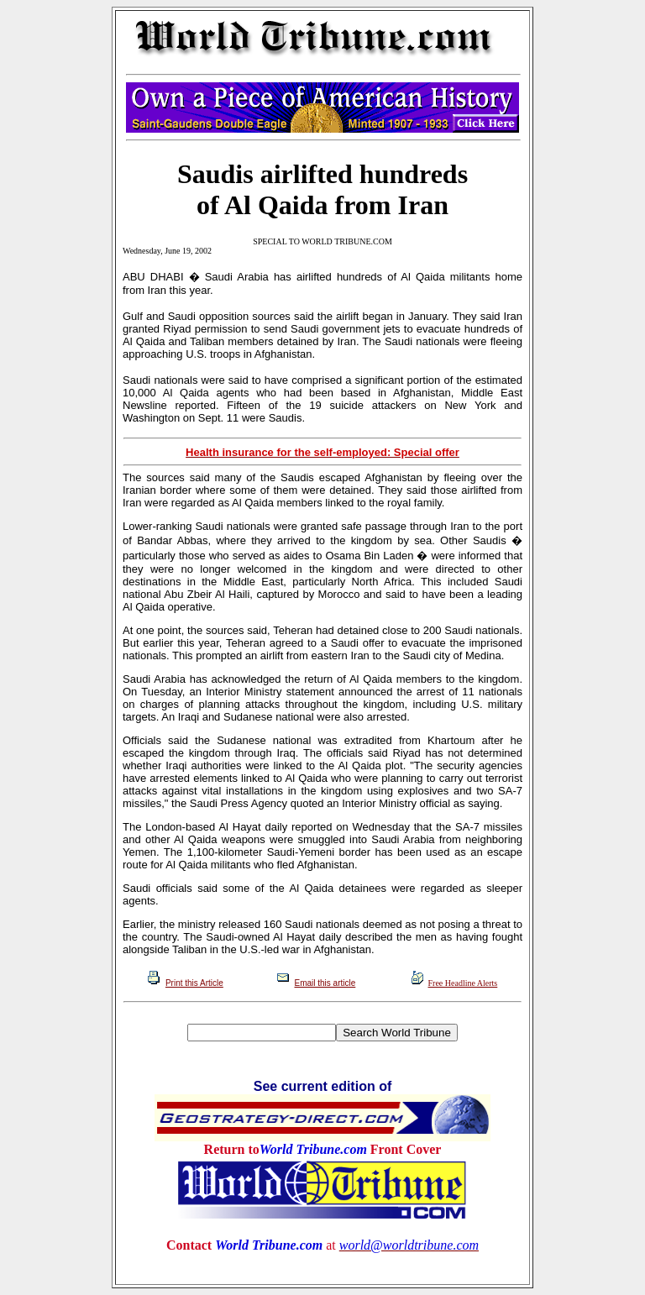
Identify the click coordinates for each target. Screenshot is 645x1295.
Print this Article (194, 983)
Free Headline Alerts (463, 983)
